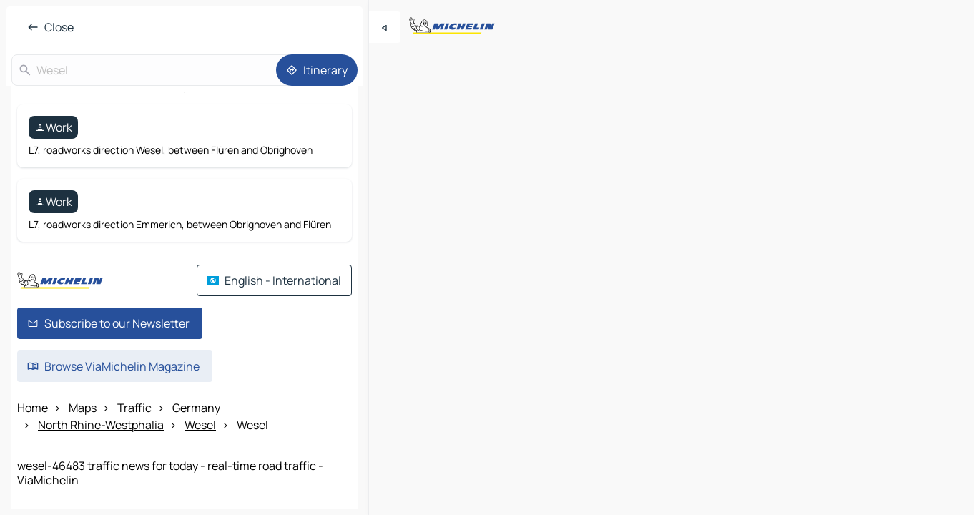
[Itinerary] (317, 70)
